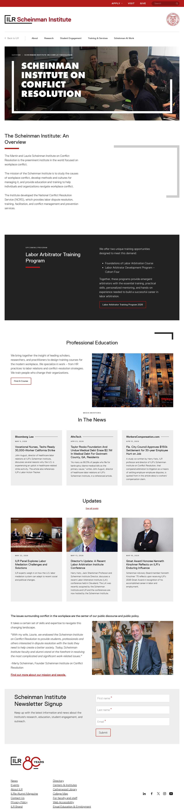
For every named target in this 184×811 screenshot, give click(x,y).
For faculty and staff (65, 798)
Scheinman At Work (124, 38)
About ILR (17, 789)
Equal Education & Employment (72, 806)
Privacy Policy (19, 802)
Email (100, 721)
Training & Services (98, 38)
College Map (60, 793)
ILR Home (16, 55)
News (14, 780)
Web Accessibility (63, 802)
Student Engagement (71, 38)
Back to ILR (12, 38)
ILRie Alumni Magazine (24, 793)
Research (49, 38)
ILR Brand (17, 806)
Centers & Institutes (65, 785)
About (35, 38)
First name (103, 698)
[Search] (177, 3)
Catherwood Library (65, 789)
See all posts (92, 508)
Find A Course (21, 381)
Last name (103, 710)
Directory (58, 780)
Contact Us (17, 798)
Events (15, 785)
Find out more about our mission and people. (38, 674)
